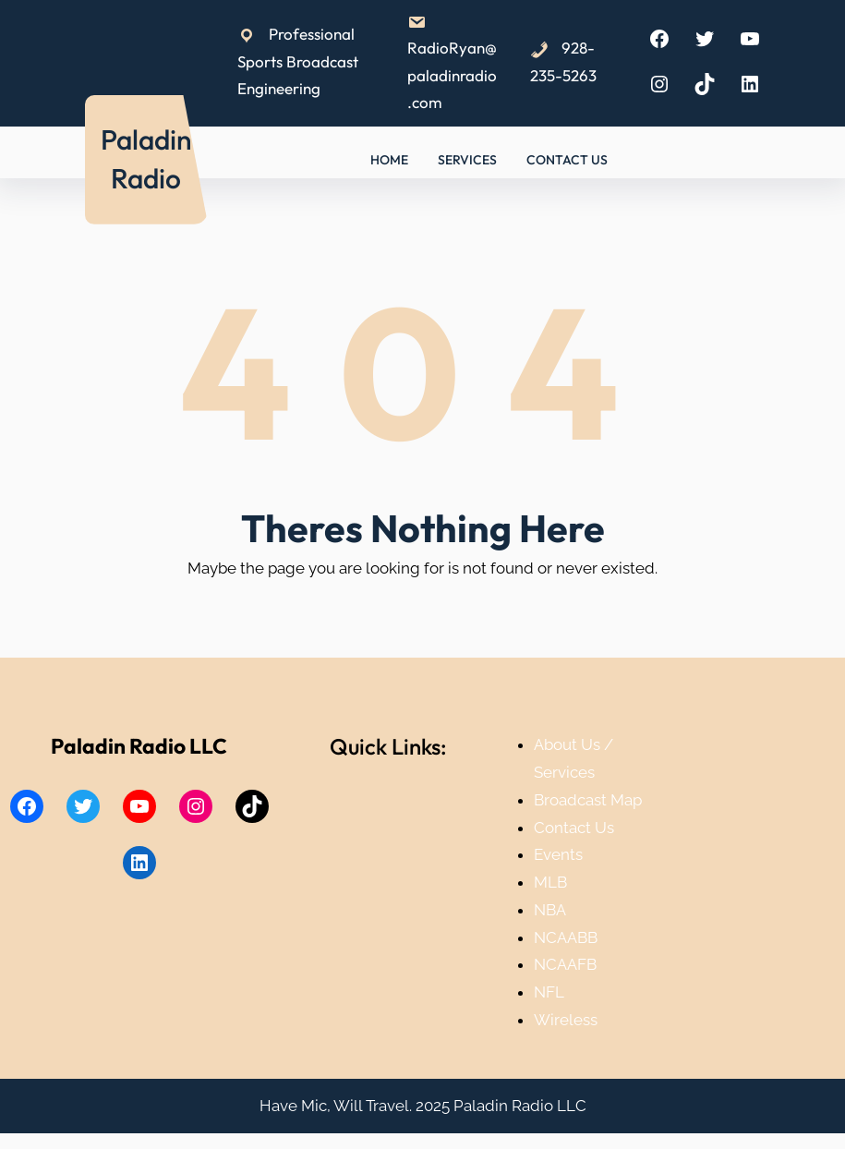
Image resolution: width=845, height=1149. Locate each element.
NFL (549, 992)
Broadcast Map (588, 800)
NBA (550, 910)
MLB (550, 882)
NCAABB (566, 937)
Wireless (566, 1019)
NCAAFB (565, 964)
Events (558, 854)
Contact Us (574, 827)
